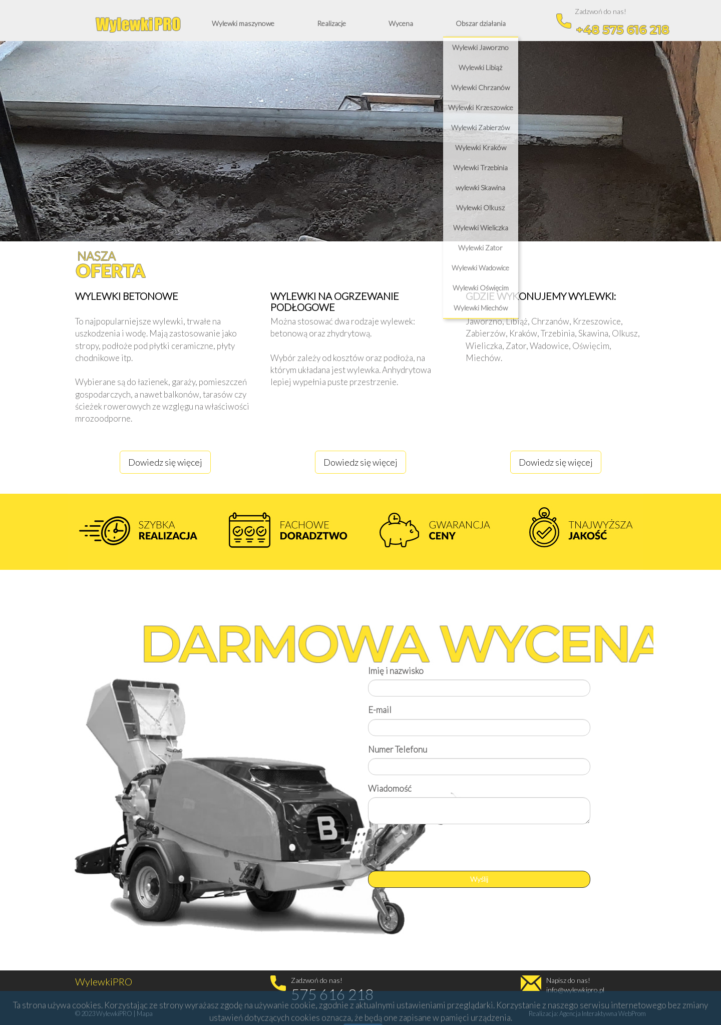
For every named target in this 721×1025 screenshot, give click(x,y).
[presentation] (444, 851)
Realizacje (331, 23)
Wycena (401, 23)
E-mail (380, 710)
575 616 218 (332, 994)
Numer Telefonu (397, 749)
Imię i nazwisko (396, 670)
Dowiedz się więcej (165, 462)
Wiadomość (390, 788)
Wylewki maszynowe (243, 23)
